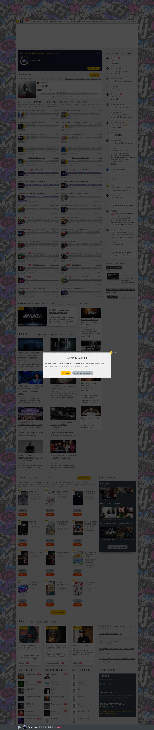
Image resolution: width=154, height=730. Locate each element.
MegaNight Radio (48, 727)
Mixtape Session (33, 727)
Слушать (66, 373)
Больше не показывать (82, 373)
